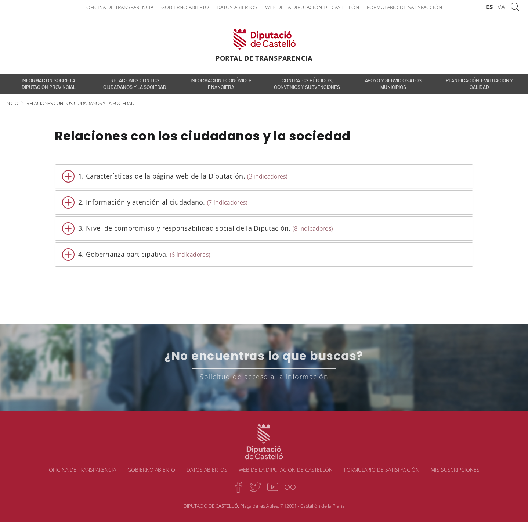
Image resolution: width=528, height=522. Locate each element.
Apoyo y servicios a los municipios (393, 83)
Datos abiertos (237, 7)
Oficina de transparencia (119, 7)
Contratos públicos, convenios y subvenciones (307, 83)
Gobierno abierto (185, 7)
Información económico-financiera (221, 83)
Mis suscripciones (455, 469)
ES (489, 7)
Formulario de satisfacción (404, 7)
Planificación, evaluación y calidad (479, 83)
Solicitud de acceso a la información (264, 376)
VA (501, 7)
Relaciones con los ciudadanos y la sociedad (135, 83)
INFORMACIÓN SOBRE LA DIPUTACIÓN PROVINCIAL (49, 83)
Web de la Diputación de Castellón (312, 7)
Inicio (12, 103)
